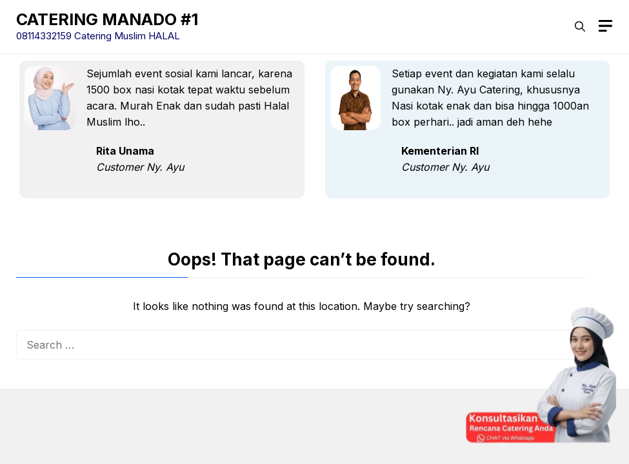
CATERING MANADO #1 (107, 19)
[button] (580, 26)
